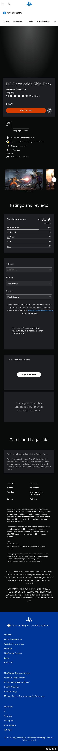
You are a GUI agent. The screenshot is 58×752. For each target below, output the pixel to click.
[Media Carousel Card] (24, 179)
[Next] (54, 179)
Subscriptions (43, 21)
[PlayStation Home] (29, 4)
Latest (6, 21)
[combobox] (29, 269)
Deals (30, 21)
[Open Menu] (3, 4)
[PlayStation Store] (13, 12)
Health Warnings (13, 544)
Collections (18, 21)
